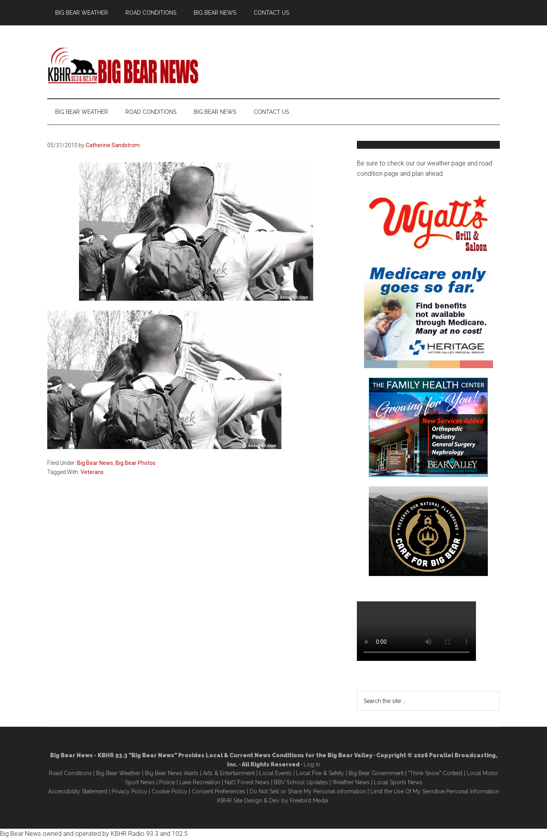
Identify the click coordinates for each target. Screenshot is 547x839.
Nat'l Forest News (247, 782)
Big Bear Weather (118, 773)
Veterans (92, 472)
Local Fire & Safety (320, 773)
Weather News (351, 782)
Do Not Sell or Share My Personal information (308, 791)
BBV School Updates (301, 782)
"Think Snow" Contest (435, 773)
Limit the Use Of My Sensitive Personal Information (434, 791)
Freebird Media (309, 800)
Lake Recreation (199, 782)
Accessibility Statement (77, 791)
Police (167, 782)
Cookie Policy (169, 791)
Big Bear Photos (136, 463)
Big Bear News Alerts (171, 773)
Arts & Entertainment (229, 773)
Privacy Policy (129, 791)
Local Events (275, 773)
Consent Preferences (218, 791)
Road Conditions (70, 773)
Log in (312, 764)
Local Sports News (398, 782)
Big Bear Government (376, 773)
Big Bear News (95, 463)
